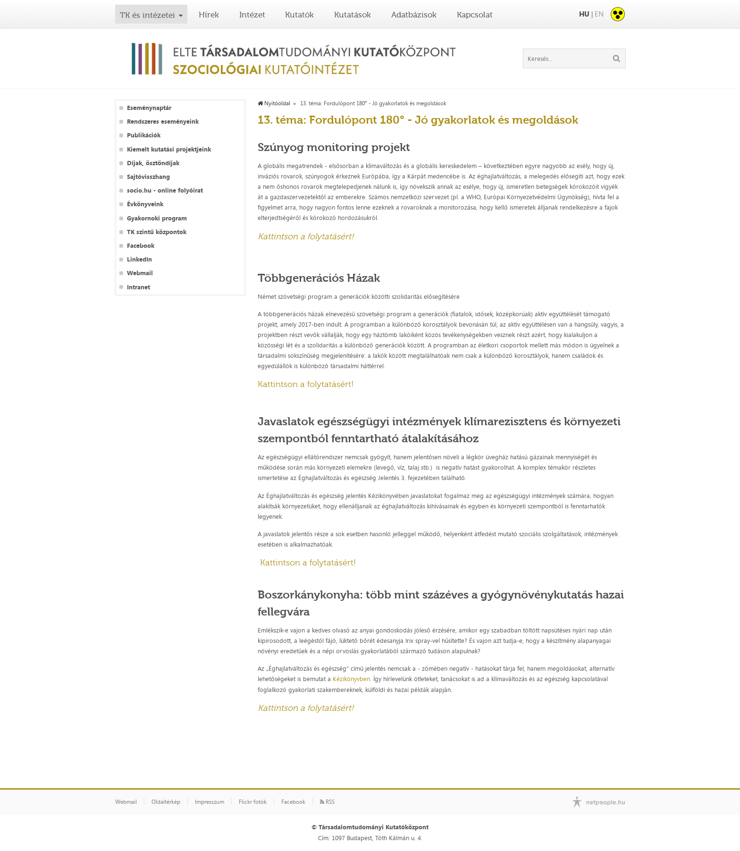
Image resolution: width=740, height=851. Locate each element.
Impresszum (209, 802)
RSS (327, 802)
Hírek (209, 14)
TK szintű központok (156, 232)
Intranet (138, 287)
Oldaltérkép (165, 802)
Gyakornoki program (157, 218)
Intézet (252, 14)
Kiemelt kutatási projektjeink (169, 149)
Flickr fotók (253, 802)
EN (599, 14)
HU (584, 14)
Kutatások (352, 14)
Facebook (140, 246)
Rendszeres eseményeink (163, 121)
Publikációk (143, 135)
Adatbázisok (414, 14)
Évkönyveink (145, 204)
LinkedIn (139, 259)
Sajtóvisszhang (148, 177)
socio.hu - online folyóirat (165, 190)
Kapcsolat (475, 14)
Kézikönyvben (351, 678)
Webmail (140, 273)
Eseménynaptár (149, 108)
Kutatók (299, 14)
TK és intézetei (147, 15)
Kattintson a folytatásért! (305, 384)
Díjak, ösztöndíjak (153, 163)
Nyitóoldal (274, 103)
